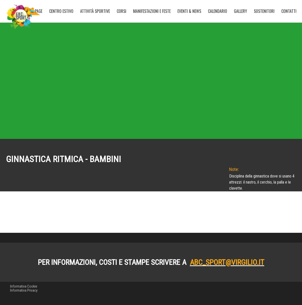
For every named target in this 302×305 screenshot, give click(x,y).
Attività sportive (95, 11)
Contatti (288, 11)
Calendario (217, 11)
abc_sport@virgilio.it (227, 285)
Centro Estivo (61, 11)
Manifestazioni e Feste (152, 11)
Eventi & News (189, 11)
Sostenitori (264, 11)
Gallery (240, 11)
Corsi (121, 11)
